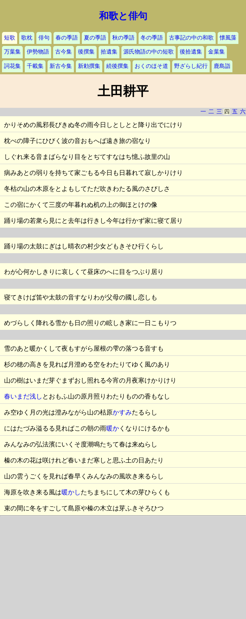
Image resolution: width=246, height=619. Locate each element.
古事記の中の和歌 (191, 38)
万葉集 (12, 52)
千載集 (35, 66)
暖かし (71, 492)
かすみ (122, 412)
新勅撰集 (89, 66)
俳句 (44, 38)
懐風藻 (228, 38)
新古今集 (61, 66)
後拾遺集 (191, 52)
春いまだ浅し (23, 396)
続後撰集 (117, 66)
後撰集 (86, 52)
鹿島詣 (222, 66)
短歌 (9, 38)
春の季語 (67, 38)
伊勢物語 (38, 52)
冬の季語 (152, 38)
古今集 (63, 52)
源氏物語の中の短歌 (148, 52)
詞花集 (12, 66)
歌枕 (26, 38)
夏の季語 (95, 38)
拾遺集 (109, 52)
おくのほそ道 (151, 66)
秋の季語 (123, 38)
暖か (112, 428)
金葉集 (216, 52)
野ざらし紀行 (191, 66)
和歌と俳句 (123, 16)
